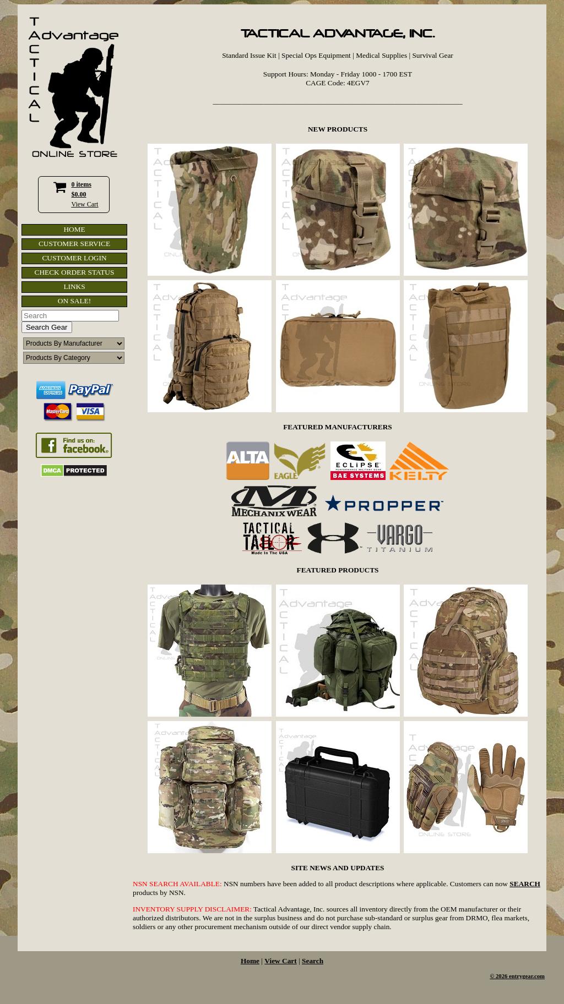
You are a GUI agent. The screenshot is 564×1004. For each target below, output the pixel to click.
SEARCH (524, 884)
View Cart (85, 204)
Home (250, 961)
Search (312, 961)
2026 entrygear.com (520, 976)
